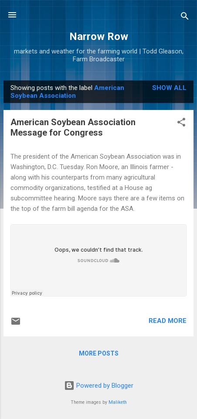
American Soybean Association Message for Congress (73, 127)
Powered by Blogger (98, 385)
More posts (99, 353)
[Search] (185, 17)
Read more (168, 321)
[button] (181, 123)
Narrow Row (98, 36)
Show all (169, 88)
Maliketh (118, 402)
